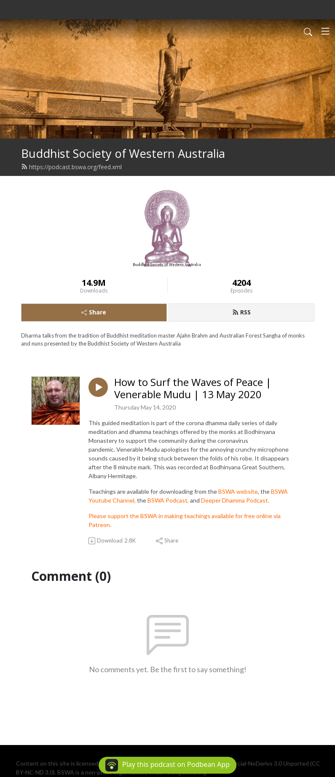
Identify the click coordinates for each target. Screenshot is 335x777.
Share (93, 312)
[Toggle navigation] (325, 31)
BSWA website (238, 491)
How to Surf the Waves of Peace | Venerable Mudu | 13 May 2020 (192, 388)
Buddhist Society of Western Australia (123, 153)
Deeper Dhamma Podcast (234, 500)
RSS (241, 312)
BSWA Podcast (167, 500)
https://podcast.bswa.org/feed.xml (71, 167)
